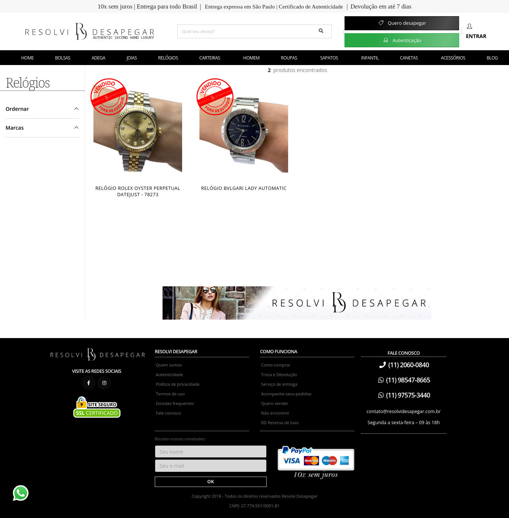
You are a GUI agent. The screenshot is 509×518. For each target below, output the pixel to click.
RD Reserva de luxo (280, 422)
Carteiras (209, 58)
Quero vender (274, 403)
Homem (251, 58)
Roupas (289, 58)
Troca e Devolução (279, 374)
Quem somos (169, 365)
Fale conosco (168, 413)
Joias (132, 58)
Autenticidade (169, 374)
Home (27, 58)
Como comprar (275, 365)
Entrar (476, 32)
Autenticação (401, 40)
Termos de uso (170, 393)
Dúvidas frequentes (175, 403)
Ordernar (17, 108)
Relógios (168, 58)
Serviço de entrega (279, 384)
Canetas (409, 58)
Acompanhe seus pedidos (286, 393)
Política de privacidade (177, 384)
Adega (98, 58)
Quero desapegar (402, 23)
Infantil (370, 58)
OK (210, 481)
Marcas (15, 127)
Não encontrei (275, 413)
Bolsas (62, 58)
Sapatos (329, 58)
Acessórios (453, 58)
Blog (492, 58)
